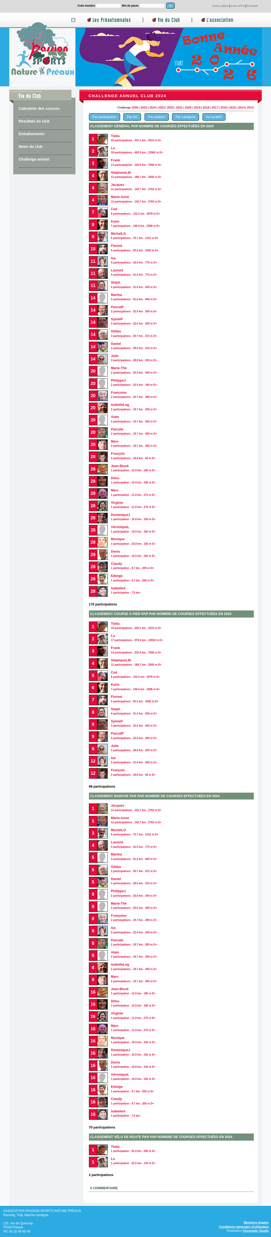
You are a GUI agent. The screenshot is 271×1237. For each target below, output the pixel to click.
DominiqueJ (133, 517)
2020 (188, 107)
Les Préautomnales (112, 20)
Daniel (134, 881)
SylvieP (134, 321)
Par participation (104, 117)
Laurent (134, 272)
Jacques (136, 187)
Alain (134, 954)
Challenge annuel (34, 159)
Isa (134, 760)
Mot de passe (130, 5)
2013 (250, 107)
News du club (31, 146)
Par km (132, 117)
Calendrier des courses (39, 108)
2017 (214, 107)
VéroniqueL (133, 1076)
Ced (135, 674)
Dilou (133, 480)
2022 (170, 107)
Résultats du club (34, 121)
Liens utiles (220, 5)
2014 (241, 107)
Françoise (134, 394)
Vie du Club (169, 20)
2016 (223, 107)
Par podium (156, 117)
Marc (134, 443)
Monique (133, 1040)
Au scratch (214, 117)
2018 (206, 107)
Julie (134, 358)
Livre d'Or (238, 5)
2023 (161, 107)
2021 (179, 107)
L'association (220, 20)
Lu (137, 150)
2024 (152, 107)
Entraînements (31, 134)
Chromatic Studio (256, 1230)
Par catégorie (186, 117)
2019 (197, 107)
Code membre (86, 5)
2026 (135, 107)
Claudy (132, 566)
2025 (144, 107)
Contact (252, 5)
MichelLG (135, 235)
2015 (232, 107)
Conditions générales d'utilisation (244, 1226)
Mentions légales (256, 1222)
